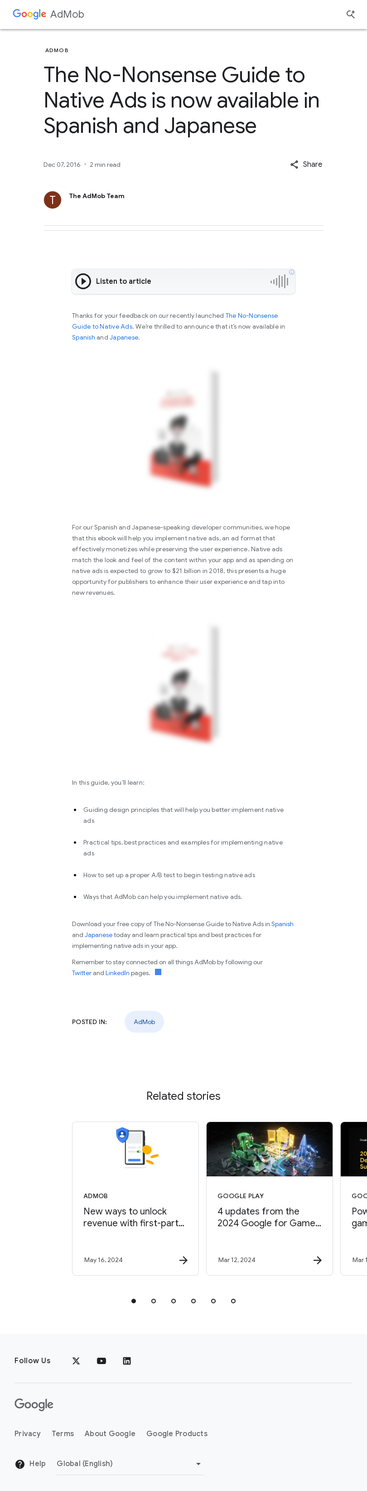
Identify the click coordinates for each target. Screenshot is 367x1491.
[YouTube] (101, 1361)
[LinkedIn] (127, 1361)
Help (30, 1464)
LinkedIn (118, 973)
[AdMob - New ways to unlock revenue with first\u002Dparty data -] (116, 1198)
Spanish (83, 337)
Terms (63, 1433)
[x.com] (76, 1361)
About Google (110, 1433)
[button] (306, 165)
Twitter (82, 973)
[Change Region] (130, 1464)
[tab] (134, 1301)
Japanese (124, 337)
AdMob (67, 14)
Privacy (27, 1433)
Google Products (177, 1433)
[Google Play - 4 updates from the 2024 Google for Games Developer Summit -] (250, 1198)
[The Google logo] (33, 1405)
